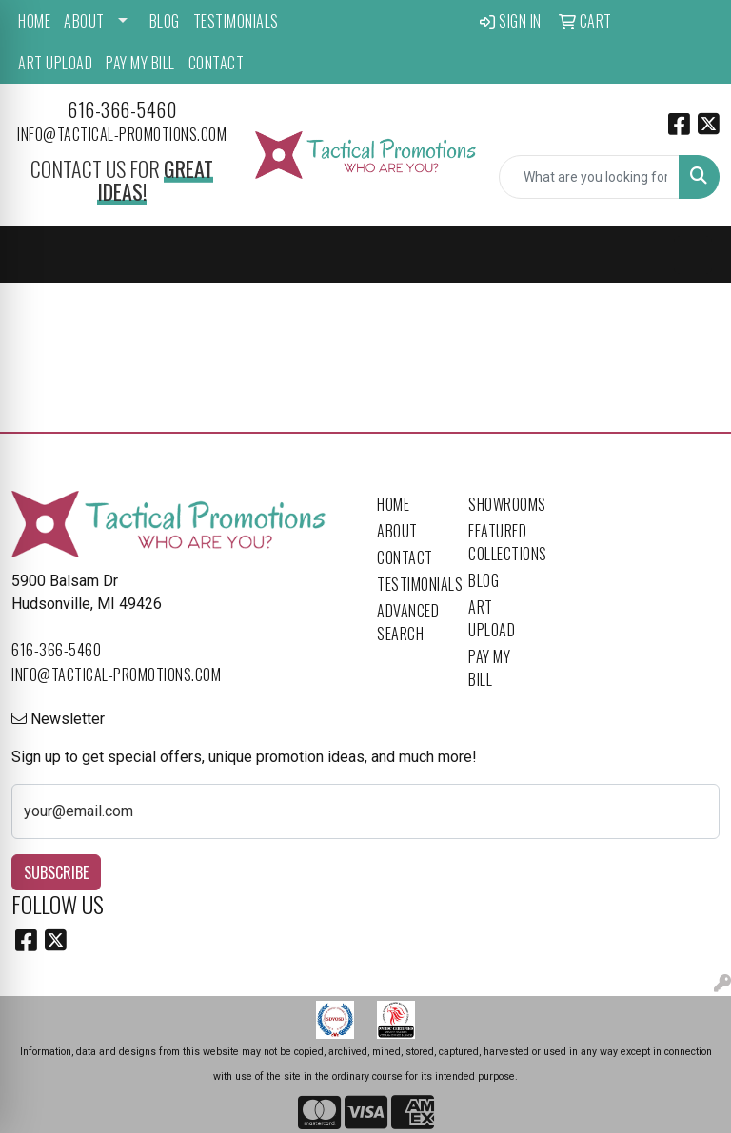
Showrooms (502, 504)
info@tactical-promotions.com (122, 134)
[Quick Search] (589, 177)
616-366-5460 (122, 109)
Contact (216, 62)
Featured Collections (502, 542)
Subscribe (56, 872)
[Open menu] (693, 255)
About (84, 21)
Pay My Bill (140, 62)
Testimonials (236, 21)
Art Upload (55, 62)
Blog (164, 21)
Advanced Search (408, 622)
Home (34, 21)
